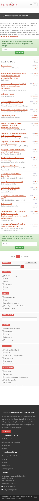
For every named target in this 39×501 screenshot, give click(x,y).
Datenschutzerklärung (15, 498)
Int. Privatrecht (8, 361)
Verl (37, 173)
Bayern (6, 279)
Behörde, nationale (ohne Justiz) (14, 306)
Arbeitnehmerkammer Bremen (10, 118)
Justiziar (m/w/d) (6, 204)
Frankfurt (36, 224)
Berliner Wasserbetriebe (8, 184)
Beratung (7, 334)
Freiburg (36, 157)
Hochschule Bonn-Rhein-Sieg (10, 68)
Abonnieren (19, 52)
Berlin (36, 133)
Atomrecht (7, 383)
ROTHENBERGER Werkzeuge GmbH (13, 200)
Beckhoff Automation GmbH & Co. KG (12, 178)
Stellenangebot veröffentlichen (11, 456)
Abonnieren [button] (6, 431)
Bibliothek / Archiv (9, 309)
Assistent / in (8, 331)
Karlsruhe (35, 83)
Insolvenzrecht (8, 358)
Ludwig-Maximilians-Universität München (13, 112)
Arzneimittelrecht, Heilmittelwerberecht (16, 377)
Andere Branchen (9, 297)
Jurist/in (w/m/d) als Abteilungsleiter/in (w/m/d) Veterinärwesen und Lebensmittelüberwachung (13, 76)
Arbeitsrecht (8, 374)
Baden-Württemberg (10, 276)
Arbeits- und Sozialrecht (11, 350)
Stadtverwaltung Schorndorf (9, 206)
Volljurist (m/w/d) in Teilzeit (9, 166)
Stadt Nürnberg (5, 80)
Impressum (5, 498)
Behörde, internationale (11, 303)
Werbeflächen (6, 465)
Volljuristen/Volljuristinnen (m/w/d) (12, 102)
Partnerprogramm (7, 469)
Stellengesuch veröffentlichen (11, 442)
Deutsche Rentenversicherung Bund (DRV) (14, 138)
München (36, 101)
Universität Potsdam (7, 192)
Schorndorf (35, 205)
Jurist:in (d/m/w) (6, 66)
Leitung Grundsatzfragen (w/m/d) (12, 182)
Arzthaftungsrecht (10, 380)
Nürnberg (36, 73)
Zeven (36, 166)
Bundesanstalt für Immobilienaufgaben (13, 162)
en (31, 4)
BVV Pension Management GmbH (11, 154)
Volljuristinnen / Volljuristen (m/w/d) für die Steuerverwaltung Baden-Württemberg (13, 86)
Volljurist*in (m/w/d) (7, 94)
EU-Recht (7, 353)
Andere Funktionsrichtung (12, 328)
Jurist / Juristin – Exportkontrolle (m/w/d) (14, 110)
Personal (4, 459)
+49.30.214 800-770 (9, 483)
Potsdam (36, 187)
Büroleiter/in (8, 337)
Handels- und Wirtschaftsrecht (13, 355)
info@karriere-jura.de (10, 490)
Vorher (13, 256)
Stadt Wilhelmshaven (7, 96)
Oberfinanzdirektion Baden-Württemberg (13, 90)
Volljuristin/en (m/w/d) (8, 115)
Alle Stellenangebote (30, 263)
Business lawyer (9, 340)
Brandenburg (8, 284)
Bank (5, 300)
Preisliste (4, 462)
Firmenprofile (6, 445)
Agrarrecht (7, 371)
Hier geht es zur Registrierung (9, 36)
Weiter (26, 256)
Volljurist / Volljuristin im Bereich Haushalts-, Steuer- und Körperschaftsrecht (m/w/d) (11, 126)
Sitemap (4, 448)
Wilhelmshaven (34, 96)
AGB (35, 496)
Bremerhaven (35, 117)
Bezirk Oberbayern (7, 220)
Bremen (36, 115)
